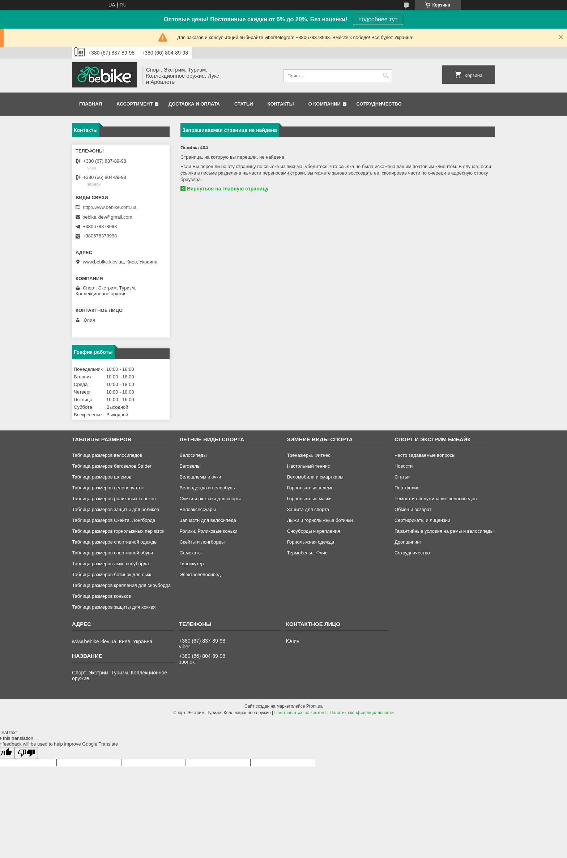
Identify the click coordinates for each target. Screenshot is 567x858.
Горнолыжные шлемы (310, 487)
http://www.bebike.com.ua (109, 207)
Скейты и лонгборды (202, 542)
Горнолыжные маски (309, 498)
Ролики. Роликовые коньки (208, 531)
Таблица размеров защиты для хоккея (113, 607)
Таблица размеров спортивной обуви (112, 552)
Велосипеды (192, 455)
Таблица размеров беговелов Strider (112, 466)
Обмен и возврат (413, 509)
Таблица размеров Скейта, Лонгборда (113, 520)
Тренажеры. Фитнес (309, 455)
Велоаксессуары (197, 509)
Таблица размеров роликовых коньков (113, 498)
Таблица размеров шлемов (101, 477)
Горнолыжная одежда (310, 542)
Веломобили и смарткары (315, 477)
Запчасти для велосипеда (207, 520)
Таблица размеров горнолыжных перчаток (118, 531)
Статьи (243, 104)
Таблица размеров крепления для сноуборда (121, 585)
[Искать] (385, 75)
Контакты (281, 104)
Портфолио (407, 487)
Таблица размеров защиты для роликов (115, 509)
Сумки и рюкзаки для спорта (210, 498)
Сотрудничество (379, 104)
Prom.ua (314, 706)
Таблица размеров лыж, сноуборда (110, 563)
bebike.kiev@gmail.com (107, 217)
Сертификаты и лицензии (422, 520)
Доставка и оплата (194, 104)
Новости (404, 466)
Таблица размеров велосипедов (107, 455)
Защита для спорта (308, 509)
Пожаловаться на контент (300, 712)
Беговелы (189, 466)
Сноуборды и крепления (313, 531)
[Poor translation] (26, 753)
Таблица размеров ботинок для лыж (111, 574)
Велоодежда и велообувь (207, 487)
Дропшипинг (408, 542)
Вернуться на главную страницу (228, 189)
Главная (90, 104)
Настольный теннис (308, 466)
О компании (324, 104)
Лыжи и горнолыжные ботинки (320, 520)
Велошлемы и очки (200, 477)
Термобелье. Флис (307, 552)
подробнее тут (378, 19)
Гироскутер (191, 563)
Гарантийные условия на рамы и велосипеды (444, 531)
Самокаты (190, 552)
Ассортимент (134, 104)
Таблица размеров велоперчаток (108, 487)
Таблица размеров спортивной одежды (114, 542)
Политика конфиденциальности (362, 712)
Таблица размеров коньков (101, 596)
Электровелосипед (200, 574)
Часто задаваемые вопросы (425, 455)
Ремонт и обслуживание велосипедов (436, 498)
